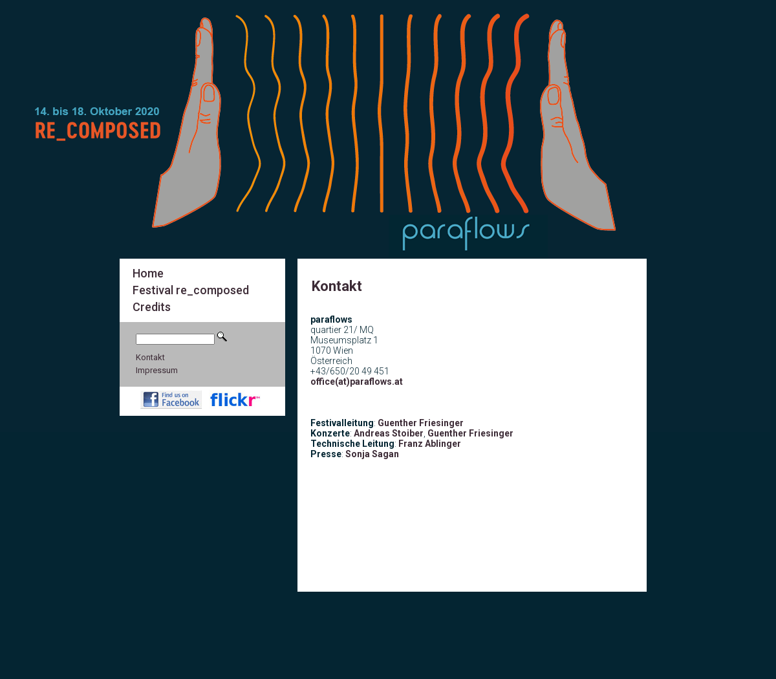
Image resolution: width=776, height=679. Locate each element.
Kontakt (150, 357)
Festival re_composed (191, 290)
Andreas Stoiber (389, 433)
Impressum (157, 370)
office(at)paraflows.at (356, 381)
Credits (152, 307)
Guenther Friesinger (421, 423)
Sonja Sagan (372, 454)
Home (148, 273)
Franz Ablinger (429, 443)
